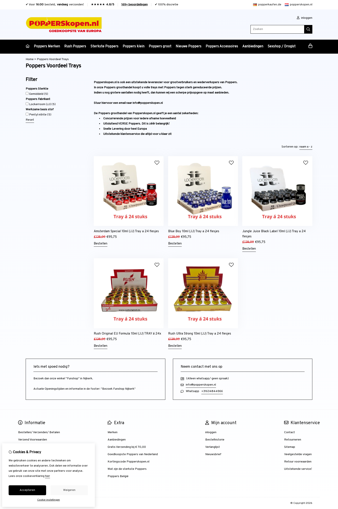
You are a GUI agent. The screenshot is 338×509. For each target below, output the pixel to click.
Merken (112, 432)
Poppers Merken (47, 46)
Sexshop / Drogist (282, 46)
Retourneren (292, 440)
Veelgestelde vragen (298, 454)
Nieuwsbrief (213, 454)
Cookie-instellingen (48, 500)
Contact (289, 432)
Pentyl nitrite (38, 115)
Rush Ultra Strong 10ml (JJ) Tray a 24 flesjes (199, 334)
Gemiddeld (37, 94)
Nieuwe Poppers (188, 46)
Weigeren (69, 490)
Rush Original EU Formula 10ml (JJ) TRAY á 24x (127, 334)
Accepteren (27, 490)
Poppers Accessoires (222, 46)
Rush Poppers (75, 46)
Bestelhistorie (214, 440)
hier (47, 476)
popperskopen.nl (298, 4)
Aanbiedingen (252, 46)
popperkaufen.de (267, 4)
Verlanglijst (212, 447)
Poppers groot (160, 46)
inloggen (304, 18)
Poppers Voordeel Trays (53, 59)
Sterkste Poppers (104, 46)
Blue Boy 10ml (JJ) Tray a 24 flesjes (193, 231)
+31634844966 (212, 391)
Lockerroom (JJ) (41, 104)
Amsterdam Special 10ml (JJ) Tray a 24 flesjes (126, 231)
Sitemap (289, 447)
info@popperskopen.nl (201, 385)
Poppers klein (133, 46)
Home (30, 59)
